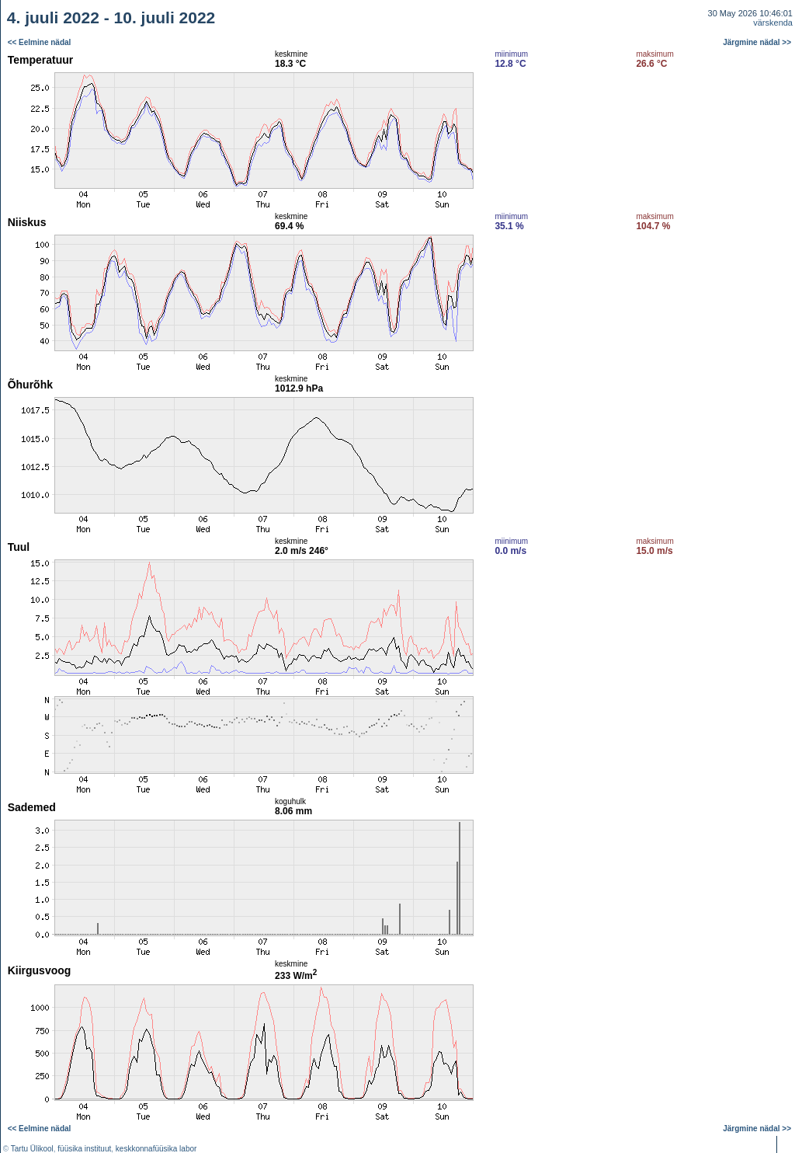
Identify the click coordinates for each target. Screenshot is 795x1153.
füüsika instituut (84, 1148)
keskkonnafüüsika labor (156, 1148)
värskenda (773, 22)
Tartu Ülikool (32, 1148)
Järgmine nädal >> (757, 42)
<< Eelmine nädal (39, 42)
